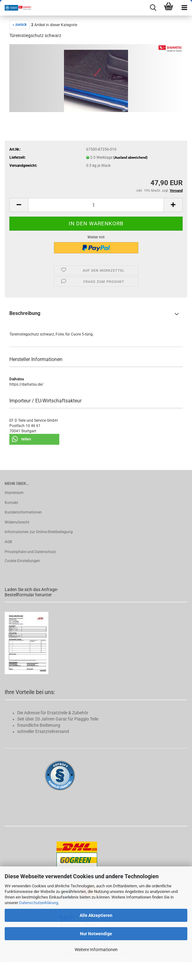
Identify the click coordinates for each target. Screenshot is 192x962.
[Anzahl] (96, 205)
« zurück (19, 24)
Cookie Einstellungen (22, 561)
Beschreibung (24, 313)
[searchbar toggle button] (153, 8)
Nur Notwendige (96, 933)
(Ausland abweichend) (130, 158)
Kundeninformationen (23, 512)
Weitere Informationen (96, 949)
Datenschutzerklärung (38, 902)
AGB (8, 542)
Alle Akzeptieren (96, 915)
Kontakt (11, 502)
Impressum (14, 492)
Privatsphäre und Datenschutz (30, 552)
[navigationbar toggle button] (184, 8)
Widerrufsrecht (17, 522)
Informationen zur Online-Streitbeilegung (39, 532)
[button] (18, 205)
